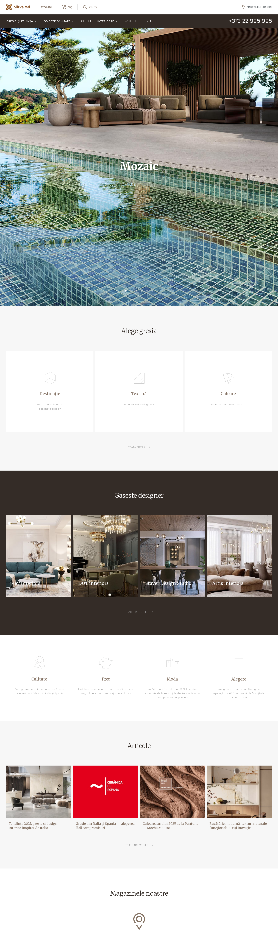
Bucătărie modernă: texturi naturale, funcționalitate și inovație (239, 826)
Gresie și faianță (19, 21)
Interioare (105, 21)
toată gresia (136, 447)
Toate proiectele (136, 611)
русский (46, 7)
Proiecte (131, 21)
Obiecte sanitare (57, 21)
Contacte (149, 21)
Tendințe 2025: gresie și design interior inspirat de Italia (33, 826)
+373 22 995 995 (250, 21)
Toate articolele (136, 845)
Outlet (86, 21)
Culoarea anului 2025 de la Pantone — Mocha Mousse (170, 826)
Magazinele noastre (259, 6)
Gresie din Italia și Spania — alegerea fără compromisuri (105, 826)
